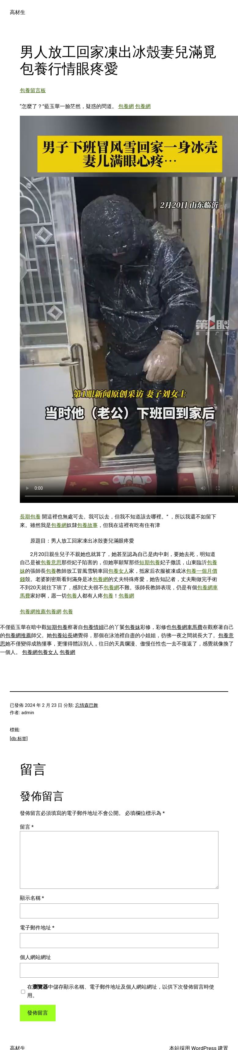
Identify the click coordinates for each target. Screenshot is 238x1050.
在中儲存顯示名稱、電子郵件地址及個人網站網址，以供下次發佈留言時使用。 (120, 991)
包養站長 (62, 635)
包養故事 (87, 525)
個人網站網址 (35, 957)
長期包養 (30, 517)
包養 (51, 571)
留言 (27, 827)
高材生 (17, 12)
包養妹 (132, 627)
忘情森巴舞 (86, 705)
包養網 (126, 106)
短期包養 (149, 562)
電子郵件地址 (37, 928)
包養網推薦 (33, 612)
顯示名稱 (32, 898)
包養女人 (118, 571)
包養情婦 (93, 627)
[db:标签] (19, 738)
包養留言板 (33, 90)
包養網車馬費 (187, 627)
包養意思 (51, 562)
